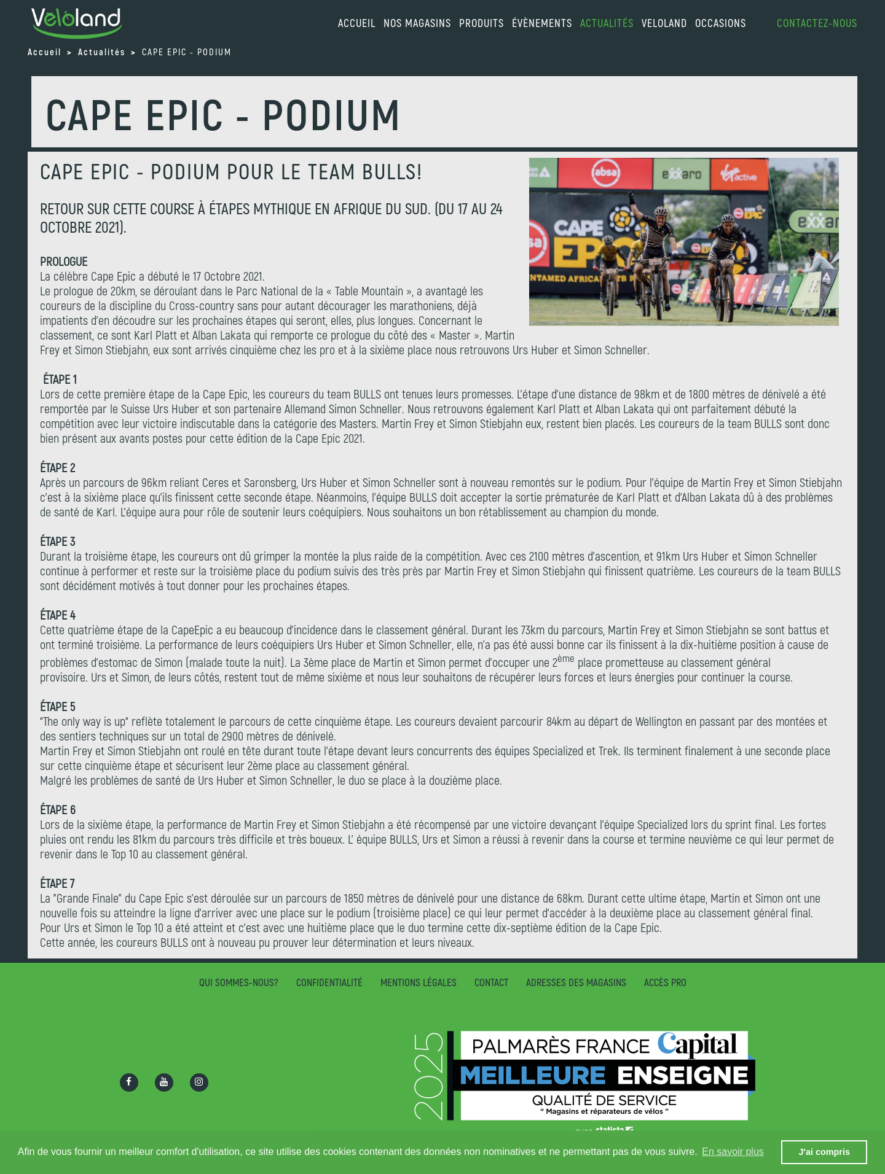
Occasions (720, 22)
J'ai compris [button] (823, 1152)
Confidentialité (329, 982)
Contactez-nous (817, 22)
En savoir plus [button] (733, 1151)
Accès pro (665, 982)
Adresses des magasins (576, 982)
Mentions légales (418, 982)
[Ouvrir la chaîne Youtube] (164, 1082)
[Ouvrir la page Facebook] (129, 1082)
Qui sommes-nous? (238, 982)
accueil (357, 22)
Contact (491, 982)
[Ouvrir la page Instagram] (199, 1082)
